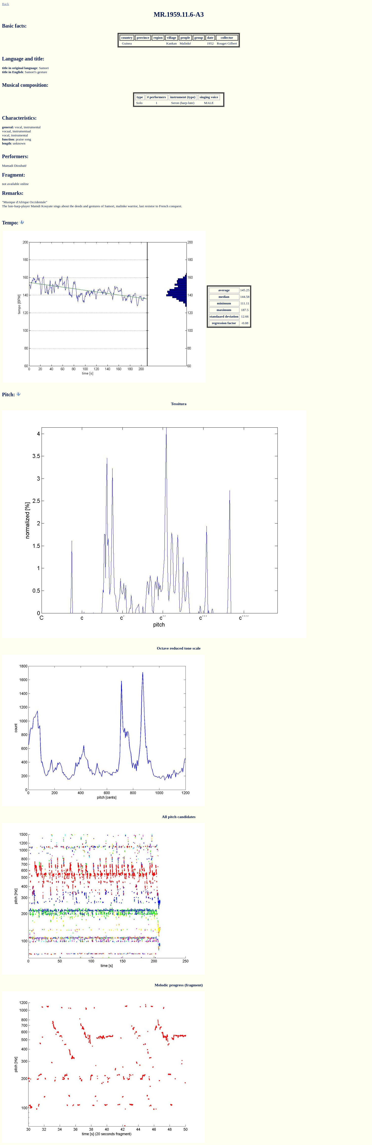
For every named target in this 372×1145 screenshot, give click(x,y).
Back (5, 4)
